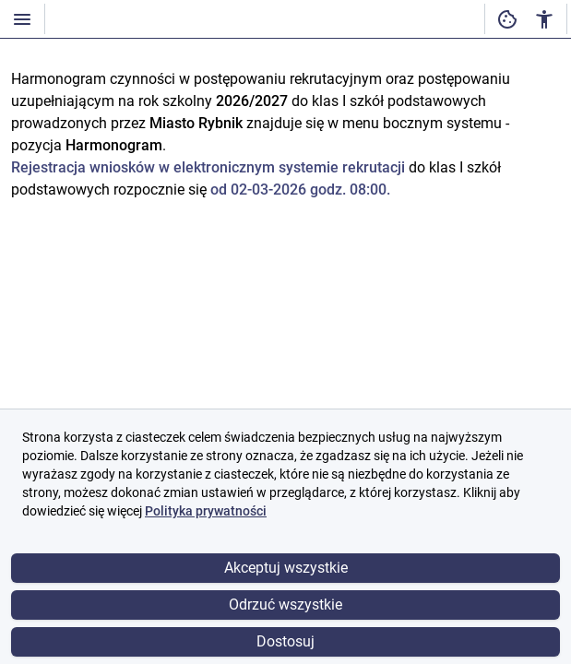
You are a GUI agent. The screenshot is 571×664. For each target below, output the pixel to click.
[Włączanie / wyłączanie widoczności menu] (22, 19)
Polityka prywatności (206, 511)
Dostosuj (285, 641)
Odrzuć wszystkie (285, 604)
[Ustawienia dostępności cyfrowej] (507, 19)
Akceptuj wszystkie (286, 567)
